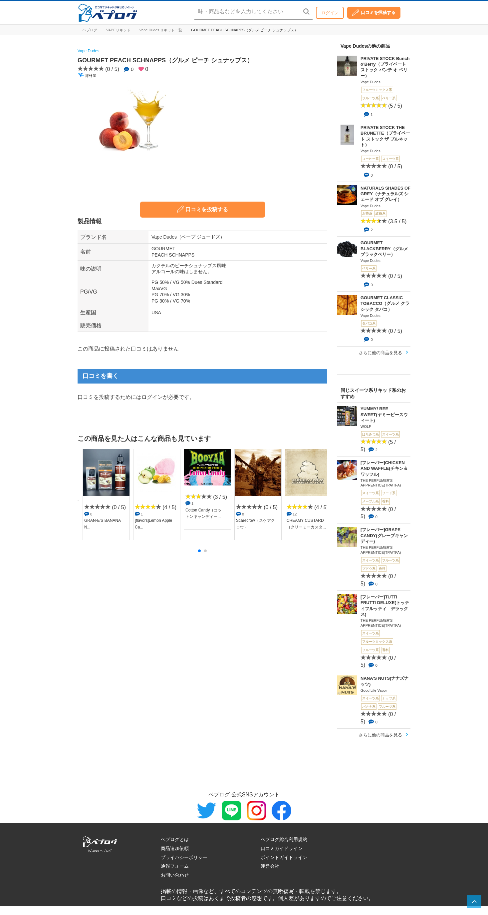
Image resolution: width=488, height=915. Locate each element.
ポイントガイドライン (284, 857)
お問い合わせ (175, 875)
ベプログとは (175, 839)
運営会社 (270, 866)
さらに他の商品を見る (380, 352)
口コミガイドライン (282, 848)
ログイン (330, 12)
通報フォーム (175, 866)
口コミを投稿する (373, 12)
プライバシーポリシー (184, 857)
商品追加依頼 (175, 848)
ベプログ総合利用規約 (284, 839)
